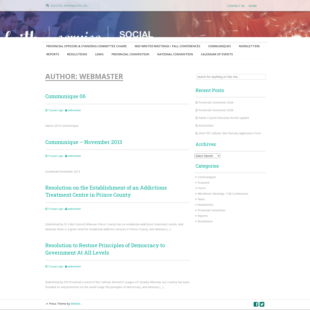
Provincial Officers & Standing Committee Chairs (86, 46)
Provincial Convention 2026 (215, 102)
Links (99, 54)
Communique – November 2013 (83, 142)
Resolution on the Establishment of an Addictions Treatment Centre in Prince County (106, 191)
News (201, 199)
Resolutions (77, 54)
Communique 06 (65, 96)
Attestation (206, 125)
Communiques (219, 46)
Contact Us (236, 6)
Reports (52, 54)
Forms (202, 188)
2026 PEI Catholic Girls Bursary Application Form (229, 133)
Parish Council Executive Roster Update (223, 118)
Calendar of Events (217, 54)
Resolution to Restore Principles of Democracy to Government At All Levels (105, 249)
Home (253, 6)
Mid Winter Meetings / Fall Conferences (167, 46)
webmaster (74, 110)
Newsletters (249, 46)
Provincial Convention (130, 54)
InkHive (75, 303)
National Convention (175, 54)
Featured (203, 182)
